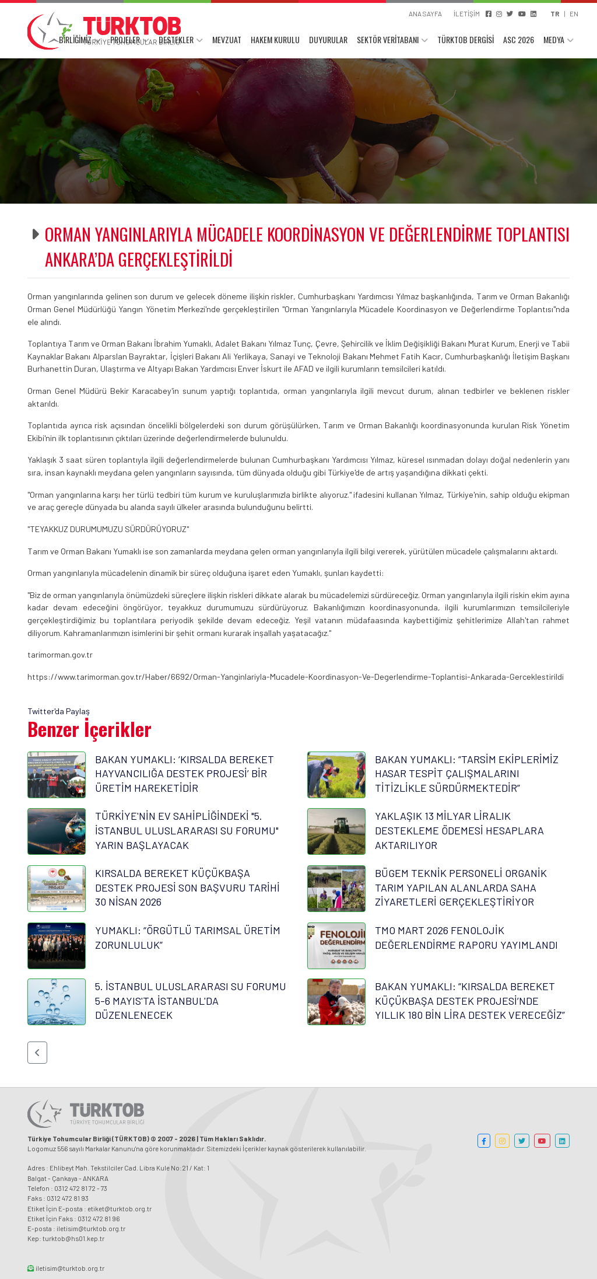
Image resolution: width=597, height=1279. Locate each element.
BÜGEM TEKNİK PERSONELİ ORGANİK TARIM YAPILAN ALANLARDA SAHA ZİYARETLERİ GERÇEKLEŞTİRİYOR (461, 887)
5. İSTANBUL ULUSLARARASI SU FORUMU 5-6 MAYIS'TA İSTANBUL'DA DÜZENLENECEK (190, 1000)
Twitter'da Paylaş (58, 711)
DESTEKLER (176, 39)
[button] (37, 1053)
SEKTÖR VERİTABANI (388, 39)
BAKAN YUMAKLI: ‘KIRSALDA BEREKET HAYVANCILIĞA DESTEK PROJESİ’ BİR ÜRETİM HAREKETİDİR (184, 773)
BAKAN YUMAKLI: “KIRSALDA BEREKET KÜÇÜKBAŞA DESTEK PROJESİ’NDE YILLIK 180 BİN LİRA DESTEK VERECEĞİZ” (470, 1000)
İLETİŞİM (467, 13)
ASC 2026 (518, 39)
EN (574, 13)
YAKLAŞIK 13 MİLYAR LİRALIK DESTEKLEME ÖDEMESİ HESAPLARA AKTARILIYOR (459, 830)
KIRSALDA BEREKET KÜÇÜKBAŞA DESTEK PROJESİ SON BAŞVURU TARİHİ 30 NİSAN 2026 (187, 887)
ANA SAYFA (425, 13)
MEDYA (553, 39)
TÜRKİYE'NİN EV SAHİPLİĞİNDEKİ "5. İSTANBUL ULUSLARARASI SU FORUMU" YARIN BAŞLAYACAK (187, 830)
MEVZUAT (226, 39)
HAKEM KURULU (275, 39)
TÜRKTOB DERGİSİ (465, 39)
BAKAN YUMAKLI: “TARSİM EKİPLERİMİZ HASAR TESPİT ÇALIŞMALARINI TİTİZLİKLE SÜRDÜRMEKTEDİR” (467, 773)
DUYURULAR (328, 39)
